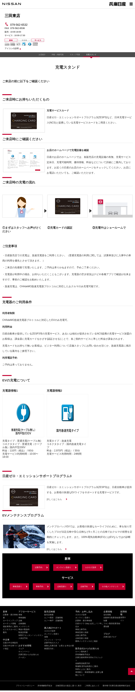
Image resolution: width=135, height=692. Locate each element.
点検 (20, 621)
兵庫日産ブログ (109, 637)
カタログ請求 (90, 567)
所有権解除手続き (82, 654)
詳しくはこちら (54, 499)
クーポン (22, 657)
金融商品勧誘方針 (82, 663)
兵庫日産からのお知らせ (28, 654)
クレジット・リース (52, 640)
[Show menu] (131, 4)
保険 (46, 637)
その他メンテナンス (110, 586)
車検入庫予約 (80, 629)
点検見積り (61, 586)
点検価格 (22, 623)
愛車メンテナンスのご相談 (86, 641)
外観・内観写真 (58, 54)
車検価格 (22, 618)
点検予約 (84, 586)
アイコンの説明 (12, 48)
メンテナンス (24, 626)
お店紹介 (42, 54)
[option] (22, 213)
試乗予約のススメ (51, 643)
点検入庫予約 (80, 635)
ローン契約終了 (81, 651)
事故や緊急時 (24, 629)
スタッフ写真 (75, 54)
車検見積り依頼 (81, 632)
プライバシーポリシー (25, 686)
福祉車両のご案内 (10, 626)
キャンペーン (24, 651)
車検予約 (39, 586)
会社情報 (107, 615)
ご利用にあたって (92, 686)
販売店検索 (49, 615)
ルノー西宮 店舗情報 (53, 618)
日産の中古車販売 (10, 643)
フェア (21, 649)
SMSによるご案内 (82, 669)
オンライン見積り (63, 567)
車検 (20, 615)
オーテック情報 (9, 623)
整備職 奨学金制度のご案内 (86, 666)
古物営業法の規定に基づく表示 (68, 686)
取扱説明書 (23, 632)
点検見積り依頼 (81, 638)
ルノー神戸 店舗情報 (53, 621)
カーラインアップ (10, 621)
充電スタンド (91, 54)
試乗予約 (38, 567)
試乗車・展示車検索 (83, 621)
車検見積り (17, 586)
